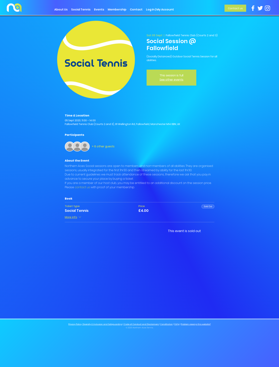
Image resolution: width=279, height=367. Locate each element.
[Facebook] (252, 8)
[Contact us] (235, 8)
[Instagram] (267, 8)
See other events (171, 80)
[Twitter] (260, 8)
